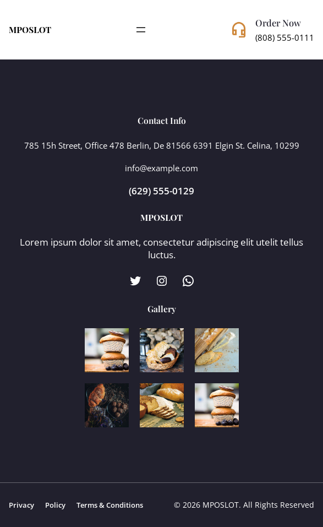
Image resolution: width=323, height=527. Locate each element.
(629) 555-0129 (161, 190)
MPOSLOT (30, 29)
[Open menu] (140, 29)
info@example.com (161, 167)
